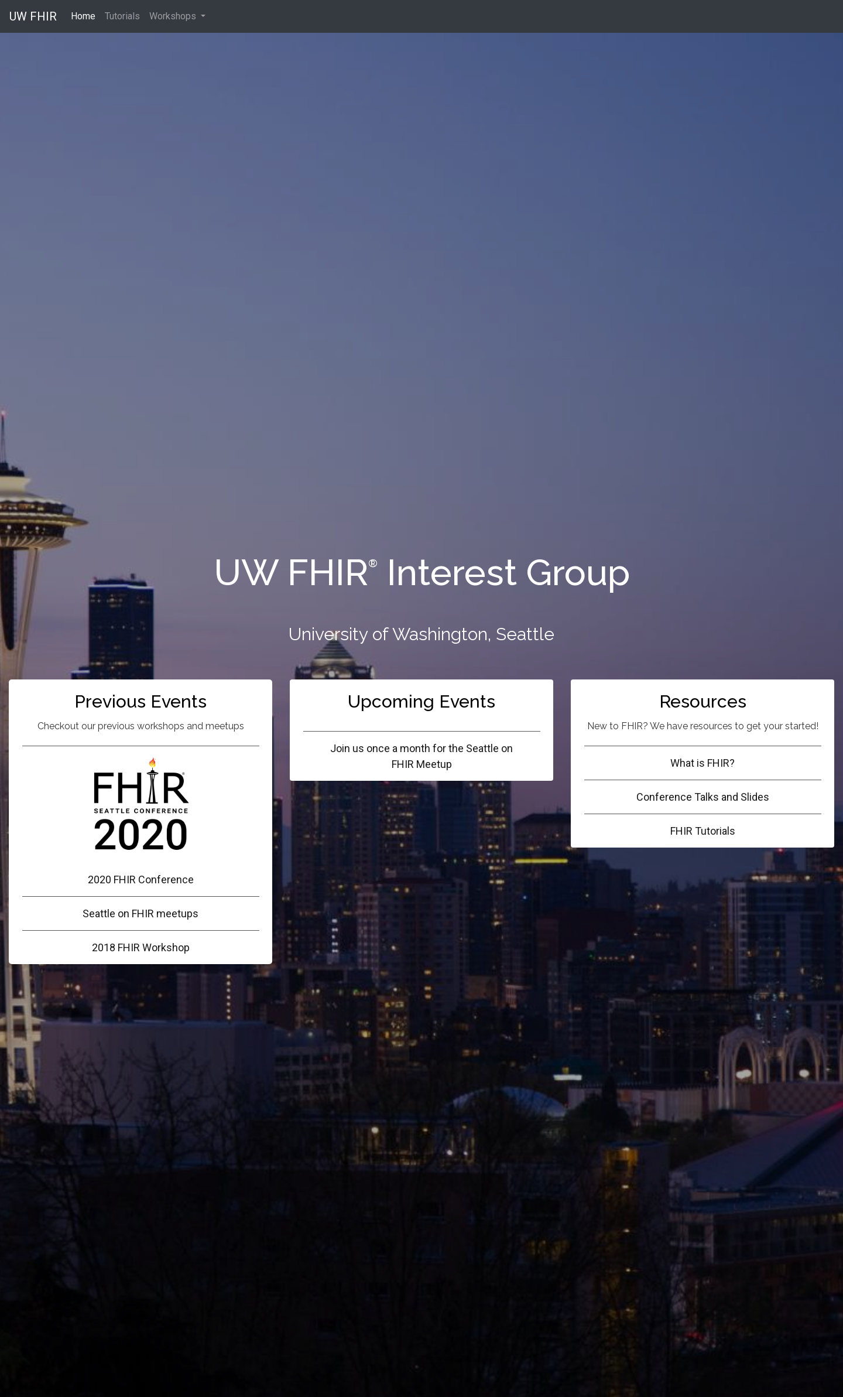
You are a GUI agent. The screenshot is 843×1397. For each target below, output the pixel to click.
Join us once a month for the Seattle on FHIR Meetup (421, 756)
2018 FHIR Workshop (141, 947)
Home (85, 15)
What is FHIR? (702, 763)
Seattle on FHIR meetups (140, 913)
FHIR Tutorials (702, 831)
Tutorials (122, 16)
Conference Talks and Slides (702, 797)
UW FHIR (33, 16)
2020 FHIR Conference (140, 820)
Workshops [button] (173, 16)
